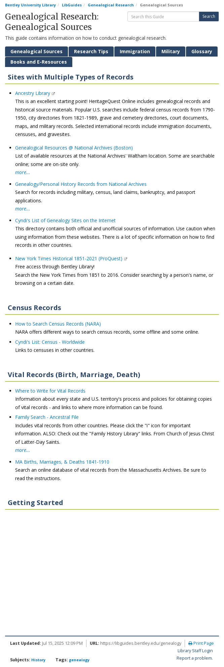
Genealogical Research (111, 4)
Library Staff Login (195, 651)
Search (208, 16)
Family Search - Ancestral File (47, 417)
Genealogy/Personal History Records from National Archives (81, 184)
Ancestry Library (33, 93)
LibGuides (72, 4)
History (38, 659)
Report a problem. (195, 658)
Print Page (201, 643)
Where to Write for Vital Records (50, 391)
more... (22, 172)
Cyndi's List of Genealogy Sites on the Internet (65, 220)
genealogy (79, 659)
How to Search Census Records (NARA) (58, 324)
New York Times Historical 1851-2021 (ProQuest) (69, 258)
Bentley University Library (30, 4)
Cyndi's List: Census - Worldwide (50, 342)
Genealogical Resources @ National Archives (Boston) (74, 147)
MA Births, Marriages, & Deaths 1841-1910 (62, 462)
